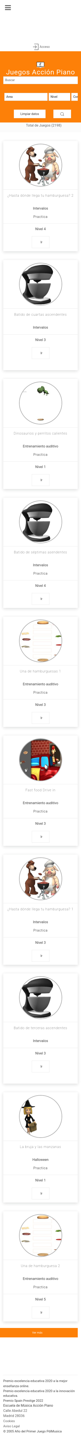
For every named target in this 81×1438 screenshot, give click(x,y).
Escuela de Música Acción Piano (28, 1405)
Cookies (9, 1421)
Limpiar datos (30, 114)
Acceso (40, 47)
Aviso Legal (11, 1426)
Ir (42, 242)
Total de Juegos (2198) (44, 125)
